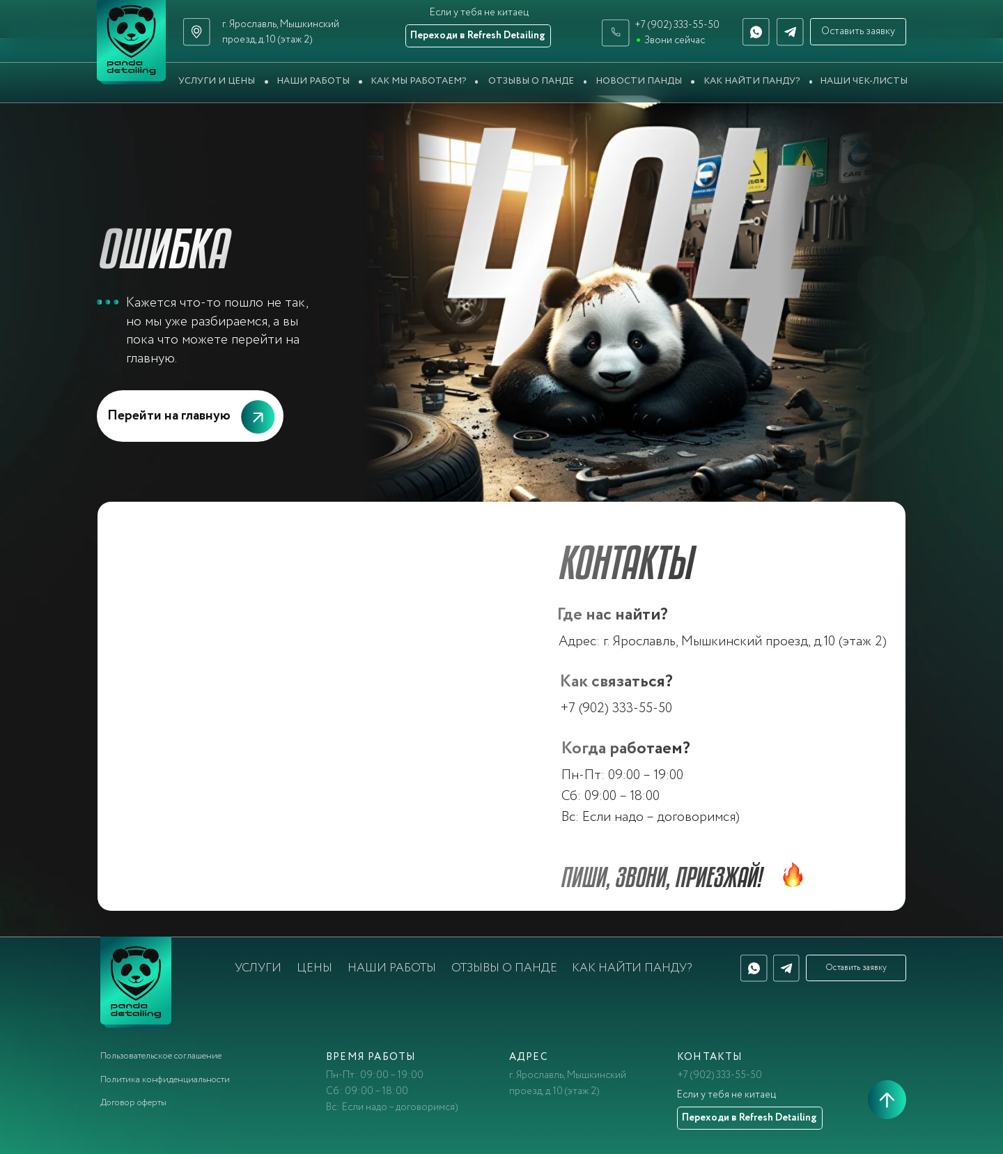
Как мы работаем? (418, 81)
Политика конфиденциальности (165, 1079)
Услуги (258, 968)
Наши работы (313, 81)
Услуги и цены (216, 81)
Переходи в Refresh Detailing (477, 35)
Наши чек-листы (864, 81)
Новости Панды (639, 81)
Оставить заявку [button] (858, 31)
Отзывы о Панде (531, 81)
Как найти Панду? (751, 81)
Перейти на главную (169, 416)
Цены (314, 968)
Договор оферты (133, 1102)
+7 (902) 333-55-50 (677, 25)
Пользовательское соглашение (160, 1056)
